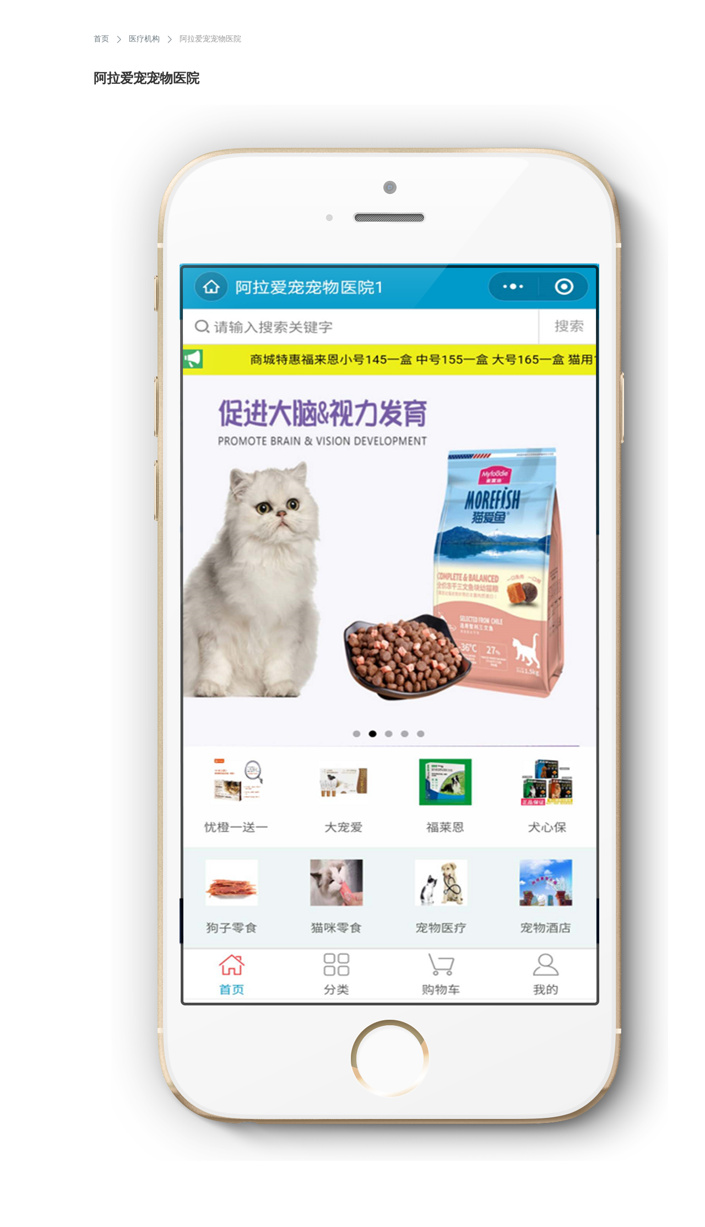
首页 (101, 38)
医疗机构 (144, 38)
